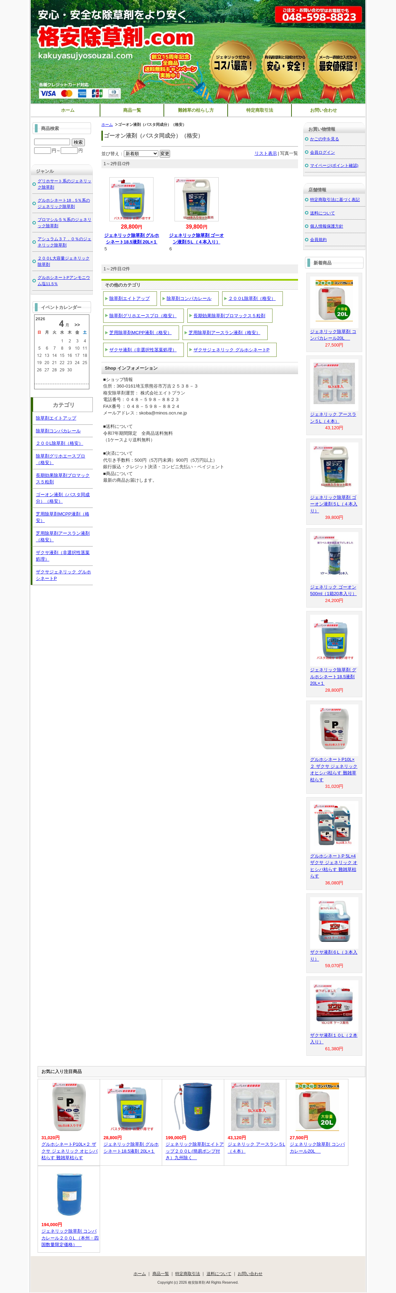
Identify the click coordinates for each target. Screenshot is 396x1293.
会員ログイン (322, 152)
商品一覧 (132, 110)
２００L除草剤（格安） (252, 298)
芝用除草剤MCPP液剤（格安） (140, 332)
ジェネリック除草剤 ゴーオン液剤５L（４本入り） (333, 504)
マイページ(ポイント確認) (334, 165)
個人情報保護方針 (326, 226)
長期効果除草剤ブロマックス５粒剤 (229, 315)
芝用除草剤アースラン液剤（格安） (224, 332)
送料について (322, 213)
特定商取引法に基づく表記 (335, 199)
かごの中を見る (324, 139)
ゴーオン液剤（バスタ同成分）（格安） (63, 498)
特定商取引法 (259, 110)
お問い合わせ (323, 110)
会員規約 (318, 239)
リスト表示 (266, 153)
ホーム (68, 110)
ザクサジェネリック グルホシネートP (231, 349)
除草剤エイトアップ (129, 298)
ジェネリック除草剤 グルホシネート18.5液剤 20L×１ (333, 676)
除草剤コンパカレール (189, 298)
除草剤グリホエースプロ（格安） (143, 315)
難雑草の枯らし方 (196, 110)
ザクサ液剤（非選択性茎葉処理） (143, 349)
